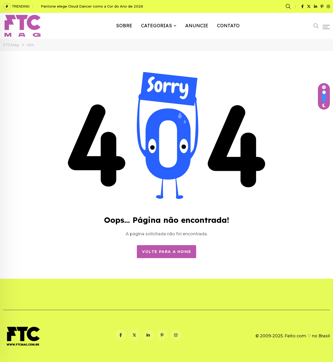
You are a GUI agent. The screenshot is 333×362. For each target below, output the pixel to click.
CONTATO (228, 26)
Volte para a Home (166, 251)
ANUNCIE (196, 26)
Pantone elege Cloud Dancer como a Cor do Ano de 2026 (92, 6)
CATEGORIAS (156, 26)
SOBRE (124, 26)
